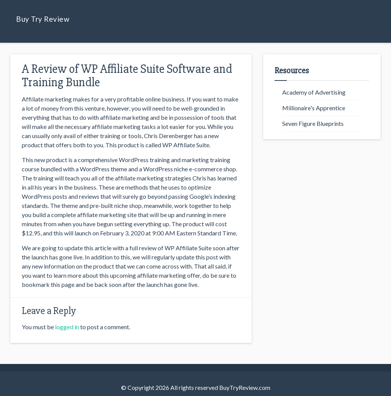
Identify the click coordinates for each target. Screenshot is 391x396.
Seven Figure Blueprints (313, 123)
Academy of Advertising (314, 92)
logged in (67, 326)
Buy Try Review (42, 18)
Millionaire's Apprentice (313, 107)
